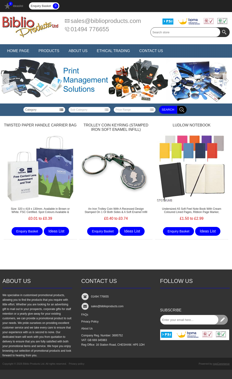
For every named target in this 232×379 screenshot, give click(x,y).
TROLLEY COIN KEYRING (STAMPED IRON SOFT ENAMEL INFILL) (116, 127)
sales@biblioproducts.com (106, 20)
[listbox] (44, 110)
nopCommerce (221, 363)
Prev (4, 81)
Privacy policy (76, 363)
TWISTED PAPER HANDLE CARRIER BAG (40, 125)
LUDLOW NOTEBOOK (192, 125)
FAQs (84, 314)
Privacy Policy (90, 321)
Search (168, 109)
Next (227, 81)
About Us (87, 328)
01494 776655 (90, 29)
